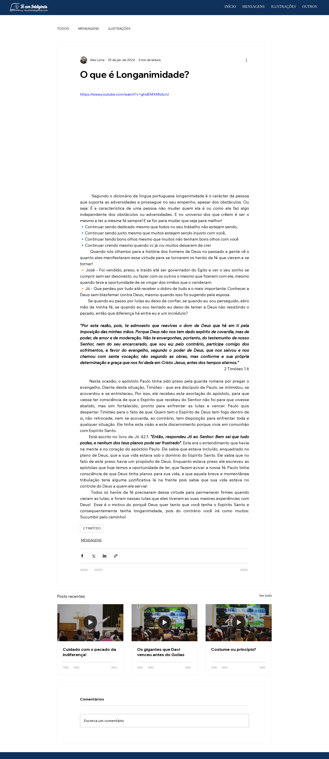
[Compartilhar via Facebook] (82, 556)
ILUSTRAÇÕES (119, 29)
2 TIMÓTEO (92, 528)
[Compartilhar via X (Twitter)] (93, 556)
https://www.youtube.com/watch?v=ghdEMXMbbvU (124, 94)
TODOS (63, 29)
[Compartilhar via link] (116, 556)
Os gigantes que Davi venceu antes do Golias (160, 652)
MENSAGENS (88, 29)
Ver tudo (265, 595)
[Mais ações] (246, 60)
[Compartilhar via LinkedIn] (104, 556)
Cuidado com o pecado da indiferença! (89, 652)
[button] (309, 6)
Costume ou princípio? (233, 649)
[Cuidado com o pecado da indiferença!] (90, 622)
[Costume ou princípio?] (239, 622)
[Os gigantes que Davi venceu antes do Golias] (165, 622)
